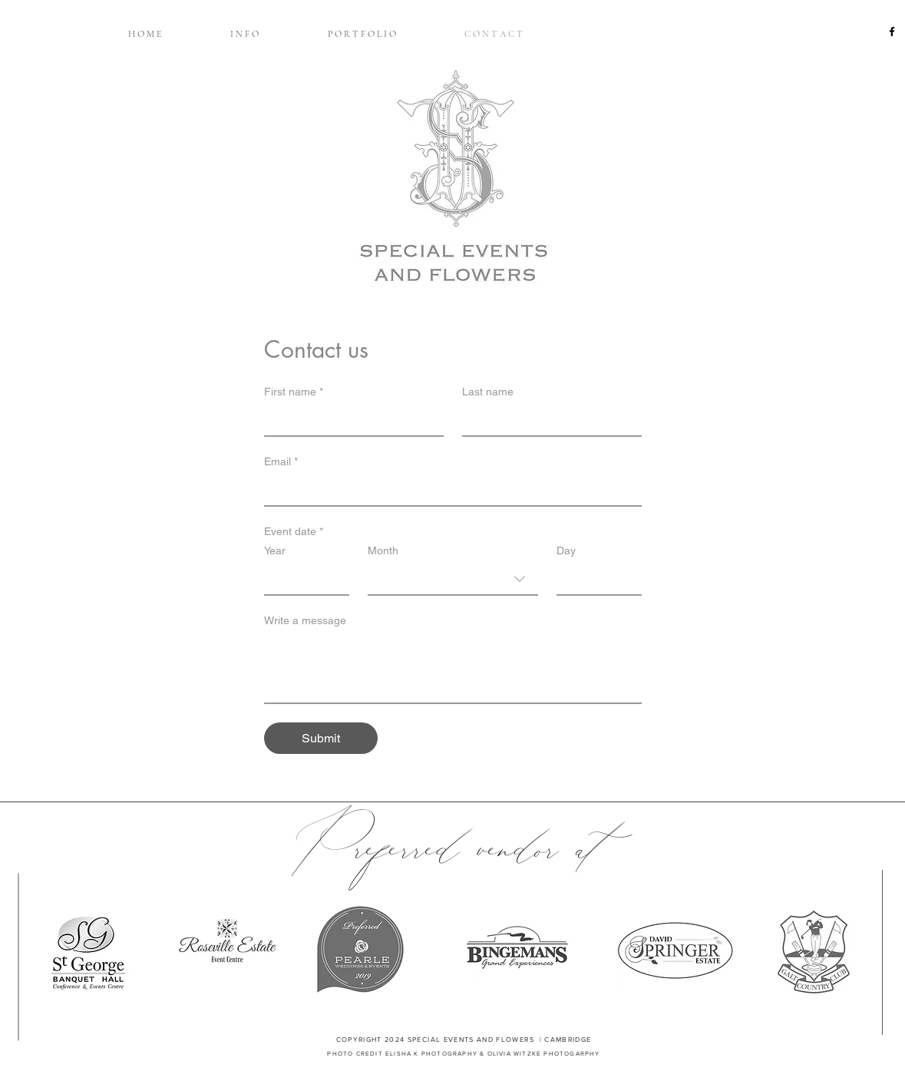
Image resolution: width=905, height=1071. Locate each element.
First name (293, 391)
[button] (243, 34)
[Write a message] (453, 668)
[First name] (349, 420)
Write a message (305, 620)
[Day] (595, 579)
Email (281, 461)
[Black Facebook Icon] (892, 31)
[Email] (448, 489)
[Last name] (547, 420)
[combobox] (453, 580)
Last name (488, 391)
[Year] (302, 579)
